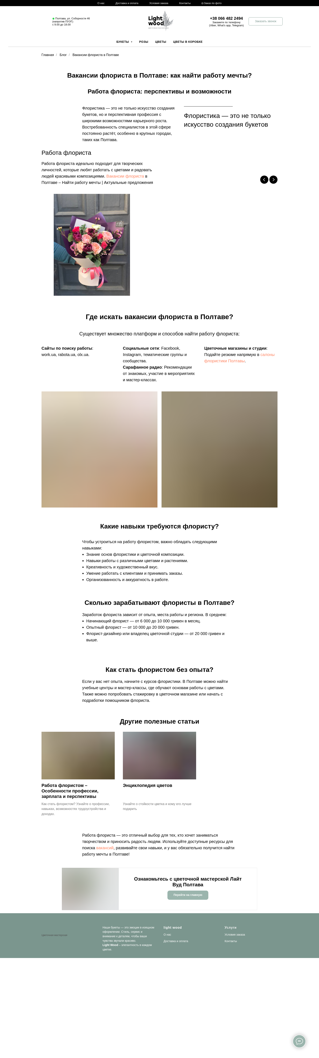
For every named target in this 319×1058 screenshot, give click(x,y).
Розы (143, 41)
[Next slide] (273, 180)
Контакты (185, 3)
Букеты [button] (123, 41)
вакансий (105, 848)
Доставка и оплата (127, 3)
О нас (101, 3)
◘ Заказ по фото (212, 3)
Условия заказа (158, 3)
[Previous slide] (264, 180)
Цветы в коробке (188, 41)
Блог (63, 55)
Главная (48, 55)
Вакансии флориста (125, 176)
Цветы (160, 41)
